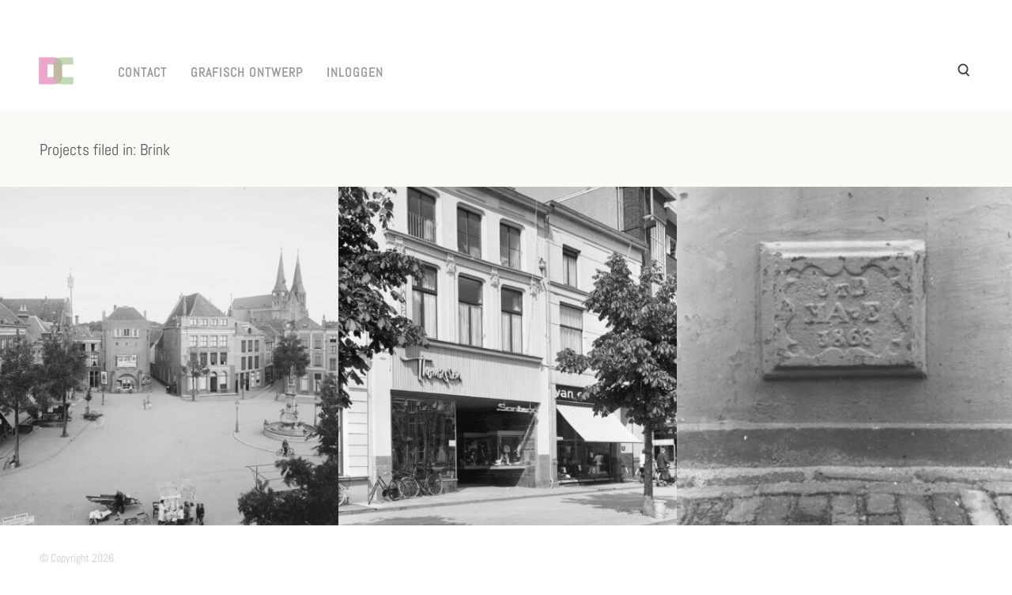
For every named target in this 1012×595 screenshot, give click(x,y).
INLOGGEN (355, 72)
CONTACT (142, 72)
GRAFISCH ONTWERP (247, 72)
